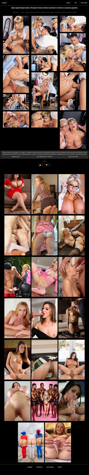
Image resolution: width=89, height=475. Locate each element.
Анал (44, 161)
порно (68, 3)
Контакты (39, 467)
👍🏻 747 (41, 165)
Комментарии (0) (6, 168)
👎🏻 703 (48, 165)
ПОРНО (60, 467)
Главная (4, 3)
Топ (75, 3)
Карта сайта (50, 467)
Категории (84, 3)
